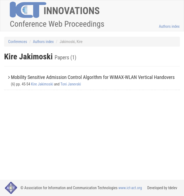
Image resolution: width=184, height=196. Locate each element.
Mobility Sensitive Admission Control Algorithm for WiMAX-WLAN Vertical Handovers (93, 77)
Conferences (17, 41)
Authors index (169, 26)
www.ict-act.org (130, 188)
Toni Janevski (70, 84)
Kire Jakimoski (42, 84)
